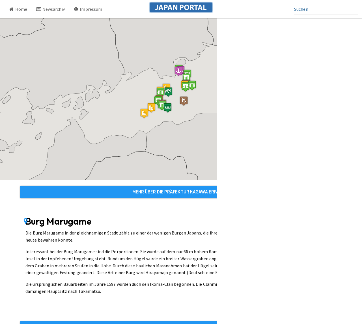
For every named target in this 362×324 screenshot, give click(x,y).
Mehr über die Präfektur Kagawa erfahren (181, 192)
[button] (192, 85)
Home (17, 9)
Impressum (87, 9)
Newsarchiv (50, 9)
